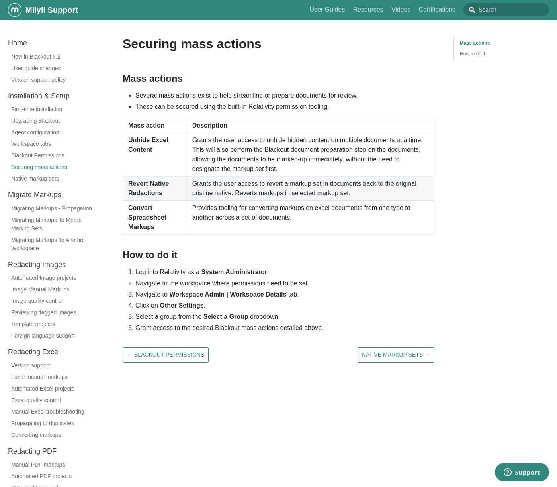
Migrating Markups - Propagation (51, 208)
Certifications (455, 9)
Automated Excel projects (42, 388)
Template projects (33, 324)
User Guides (345, 9)
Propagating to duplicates (42, 423)
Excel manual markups (39, 377)
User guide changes (36, 68)
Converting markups (36, 435)
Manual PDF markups (38, 464)
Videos (419, 9)
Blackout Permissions (37, 155)
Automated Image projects (43, 278)
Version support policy (38, 80)
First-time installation (36, 109)
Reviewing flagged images (43, 312)
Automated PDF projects (41, 476)
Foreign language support (43, 335)
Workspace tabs (31, 144)
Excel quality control (36, 400)
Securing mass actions (39, 167)
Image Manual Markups (40, 289)
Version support (30, 365)
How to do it (472, 54)
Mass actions (475, 43)
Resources (386, 9)
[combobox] (515, 9)
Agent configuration (35, 132)
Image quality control (37, 301)
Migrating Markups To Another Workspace (48, 244)
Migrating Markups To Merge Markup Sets (46, 224)
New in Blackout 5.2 (36, 56)
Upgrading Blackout (35, 121)
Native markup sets (35, 178)
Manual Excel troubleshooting (47, 411)
